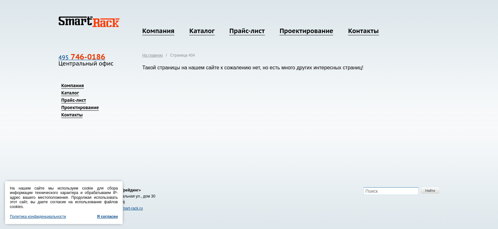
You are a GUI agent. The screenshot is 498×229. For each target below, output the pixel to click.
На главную (152, 55)
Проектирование (306, 31)
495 (81, 57)
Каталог (201, 31)
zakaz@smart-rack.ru (125, 208)
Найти (430, 190)
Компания (158, 31)
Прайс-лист (247, 31)
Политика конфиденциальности (38, 216)
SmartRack (89, 22)
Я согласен (107, 216)
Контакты (363, 31)
